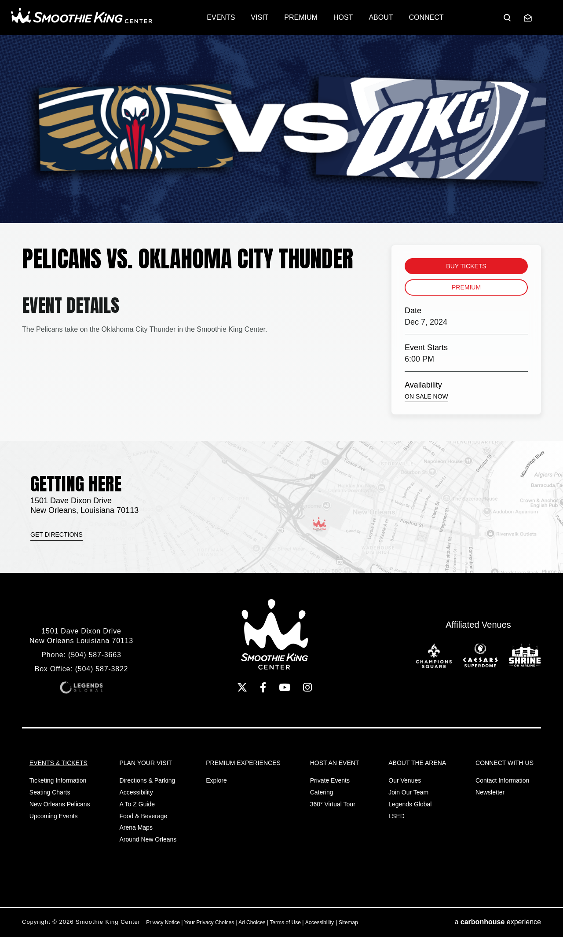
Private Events (330, 780)
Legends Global (409, 804)
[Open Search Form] (507, 17)
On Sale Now (426, 396)
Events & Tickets (58, 762)
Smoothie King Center (81, 15)
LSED (396, 816)
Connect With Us (504, 762)
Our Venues (404, 780)
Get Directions (56, 534)
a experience (497, 922)
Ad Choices (251, 922)
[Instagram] (307, 687)
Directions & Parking (147, 780)
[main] (281, 238)
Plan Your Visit (145, 762)
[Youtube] (284, 687)
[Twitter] (242, 687)
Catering (321, 792)
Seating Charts (49, 792)
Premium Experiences (243, 762)
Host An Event (334, 762)
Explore (216, 780)
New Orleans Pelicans (59, 804)
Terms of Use (285, 922)
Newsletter (490, 792)
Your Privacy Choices (209, 922)
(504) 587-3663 (94, 655)
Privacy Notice (163, 922)
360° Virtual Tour (332, 804)
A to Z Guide (137, 804)
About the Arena (417, 762)
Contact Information (502, 780)
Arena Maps (135, 827)
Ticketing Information (57, 780)
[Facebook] (263, 687)
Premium (466, 287)
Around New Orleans (147, 839)
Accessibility (136, 792)
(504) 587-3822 (101, 669)
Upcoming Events (53, 816)
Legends (81, 687)
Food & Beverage (143, 816)
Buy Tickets (466, 266)
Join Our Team (408, 792)
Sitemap (348, 922)
